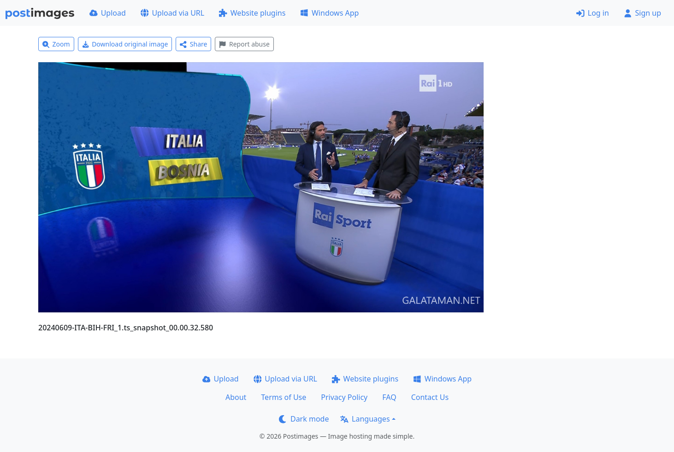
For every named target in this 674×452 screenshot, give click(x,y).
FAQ (389, 397)
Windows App (329, 13)
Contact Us (430, 397)
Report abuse (244, 44)
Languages (365, 419)
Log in (592, 13)
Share (193, 44)
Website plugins (252, 13)
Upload (107, 13)
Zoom (56, 44)
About (235, 397)
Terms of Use (283, 397)
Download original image (125, 44)
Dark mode (304, 419)
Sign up (642, 13)
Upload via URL (172, 13)
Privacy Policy (344, 397)
